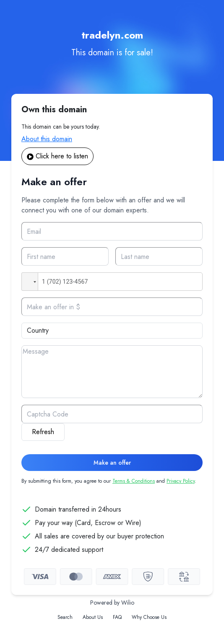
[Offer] (112, 306)
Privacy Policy (181, 481)
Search (65, 617)
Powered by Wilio (112, 602)
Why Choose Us (149, 617)
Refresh (43, 432)
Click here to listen (57, 156)
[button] (30, 281)
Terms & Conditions (133, 481)
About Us (93, 617)
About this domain (46, 139)
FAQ (117, 617)
